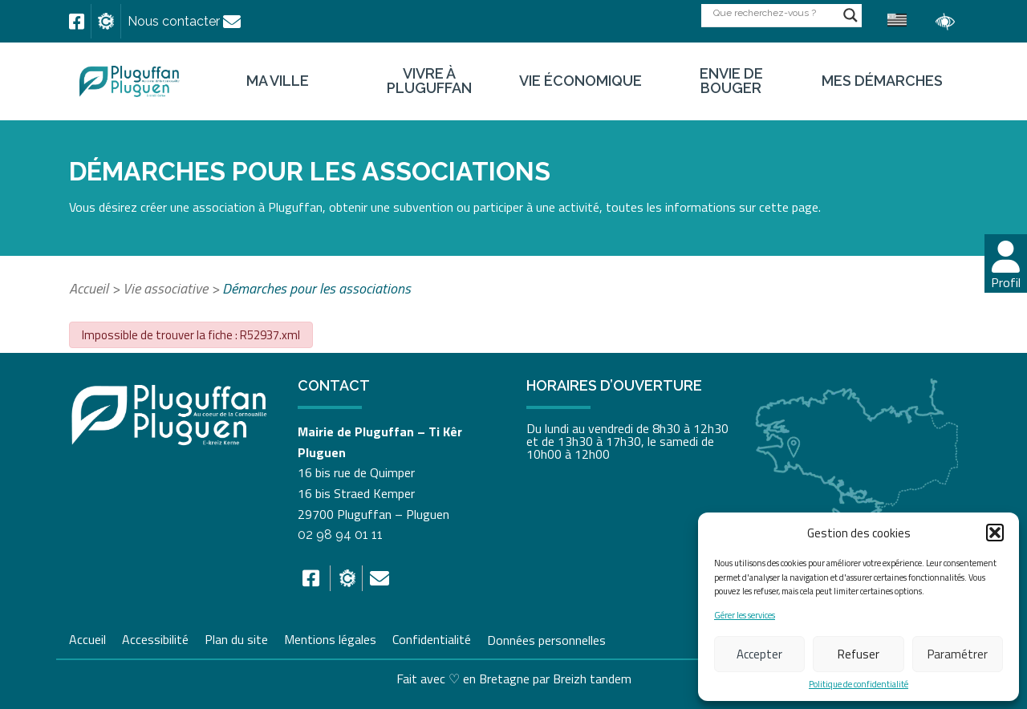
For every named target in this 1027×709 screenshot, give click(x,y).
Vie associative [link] (165, 288)
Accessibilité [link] (155, 638)
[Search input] (774, 12)
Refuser (858, 654)
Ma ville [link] (277, 81)
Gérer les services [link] (744, 615)
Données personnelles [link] (546, 639)
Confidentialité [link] (431, 638)
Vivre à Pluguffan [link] (429, 81)
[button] (995, 533)
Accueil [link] (88, 288)
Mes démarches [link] (882, 81)
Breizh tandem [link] (592, 678)
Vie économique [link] (580, 81)
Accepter (759, 654)
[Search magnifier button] (850, 15)
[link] (76, 21)
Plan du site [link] (236, 638)
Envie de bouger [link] (731, 81)
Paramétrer (958, 654)
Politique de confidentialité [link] (858, 684)
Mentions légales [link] (330, 638)
